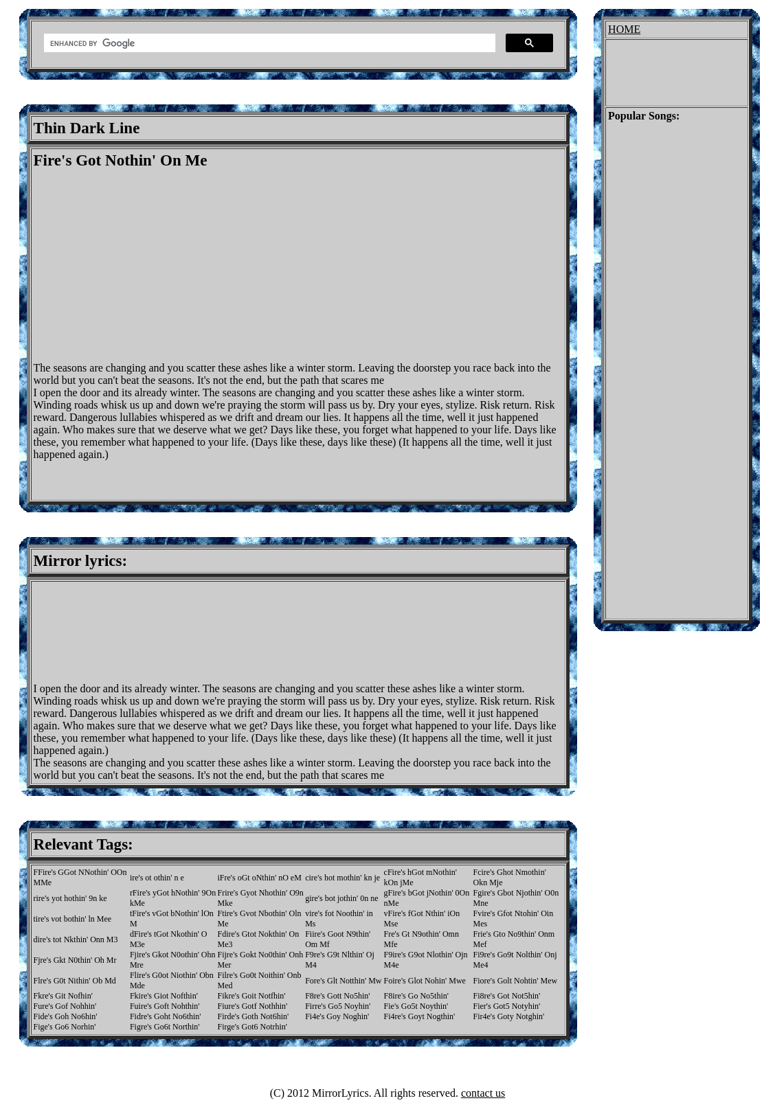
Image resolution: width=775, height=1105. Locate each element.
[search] (268, 43)
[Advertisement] (149, 266)
